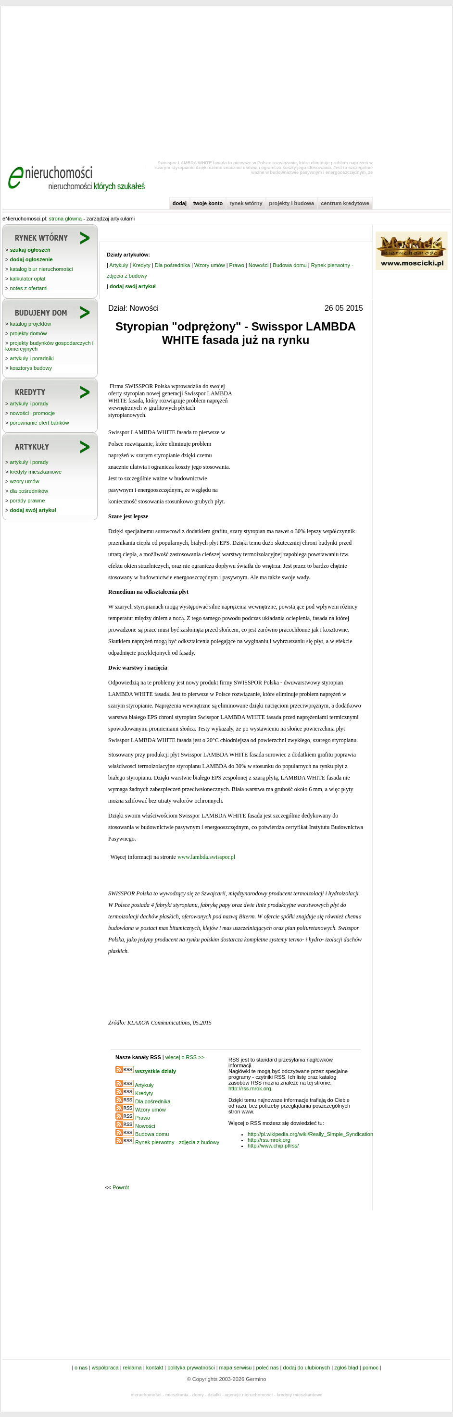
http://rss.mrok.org (249, 1088)
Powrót (121, 1187)
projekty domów (28, 333)
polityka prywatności (190, 1367)
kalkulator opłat (27, 278)
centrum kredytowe (345, 203)
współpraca (105, 1367)
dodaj (180, 203)
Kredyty (141, 265)
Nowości (259, 265)
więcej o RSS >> (184, 1057)
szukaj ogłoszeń (30, 250)
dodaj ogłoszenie (31, 259)
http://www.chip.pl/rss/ (273, 1145)
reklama (132, 1367)
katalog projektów (30, 324)
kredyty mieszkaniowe (36, 472)
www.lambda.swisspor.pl (206, 857)
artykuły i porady (29, 403)
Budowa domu (289, 265)
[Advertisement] (226, 81)
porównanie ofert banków (39, 423)
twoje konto (208, 203)
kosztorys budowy (30, 368)
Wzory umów (209, 265)
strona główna (65, 218)
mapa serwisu (235, 1367)
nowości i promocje (32, 413)
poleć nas (267, 1367)
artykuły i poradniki (31, 358)
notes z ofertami (28, 288)
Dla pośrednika (172, 265)
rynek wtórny (245, 203)
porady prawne (27, 500)
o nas (81, 1367)
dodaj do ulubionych (306, 1367)
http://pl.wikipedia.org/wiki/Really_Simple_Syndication (310, 1134)
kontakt (154, 1367)
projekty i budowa (292, 203)
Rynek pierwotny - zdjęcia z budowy (177, 1142)
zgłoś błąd (346, 1367)
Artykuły (118, 265)
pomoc (370, 1367)
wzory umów (24, 481)
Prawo (236, 265)
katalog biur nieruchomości (41, 269)
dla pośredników (29, 491)
